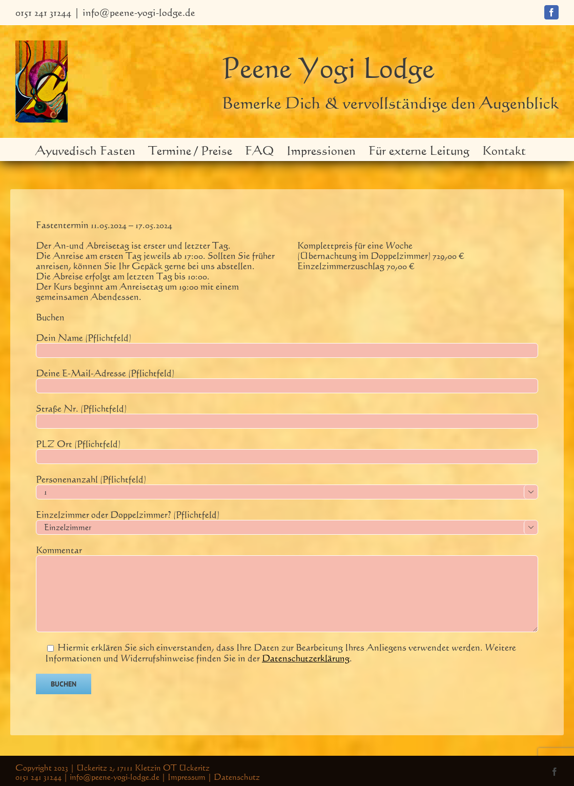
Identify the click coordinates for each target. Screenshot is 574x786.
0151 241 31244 (43, 12)
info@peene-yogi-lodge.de (139, 12)
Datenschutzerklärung (306, 657)
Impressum (187, 777)
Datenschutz (237, 777)
